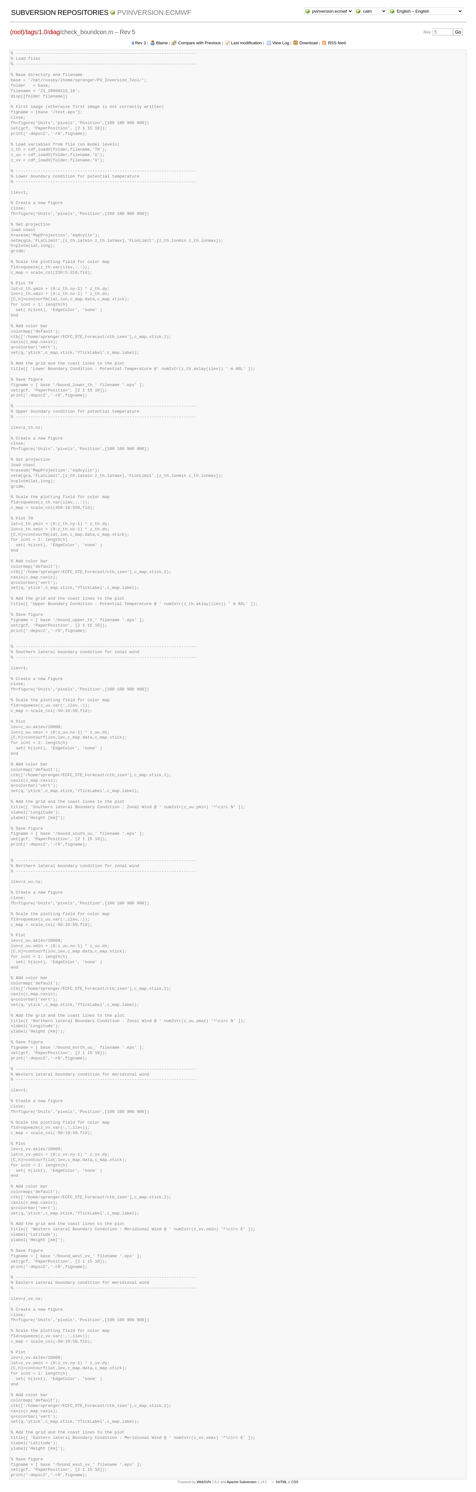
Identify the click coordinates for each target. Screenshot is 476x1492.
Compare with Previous (199, 43)
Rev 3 (140, 43)
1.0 (43, 31)
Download (308, 43)
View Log (280, 43)
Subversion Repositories (59, 12)
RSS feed (337, 43)
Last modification (246, 43)
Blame (162, 43)
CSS (294, 1482)
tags (31, 31)
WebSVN (204, 1482)
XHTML (281, 1482)
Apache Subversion (242, 1482)
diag (54, 31)
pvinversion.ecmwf (154, 12)
